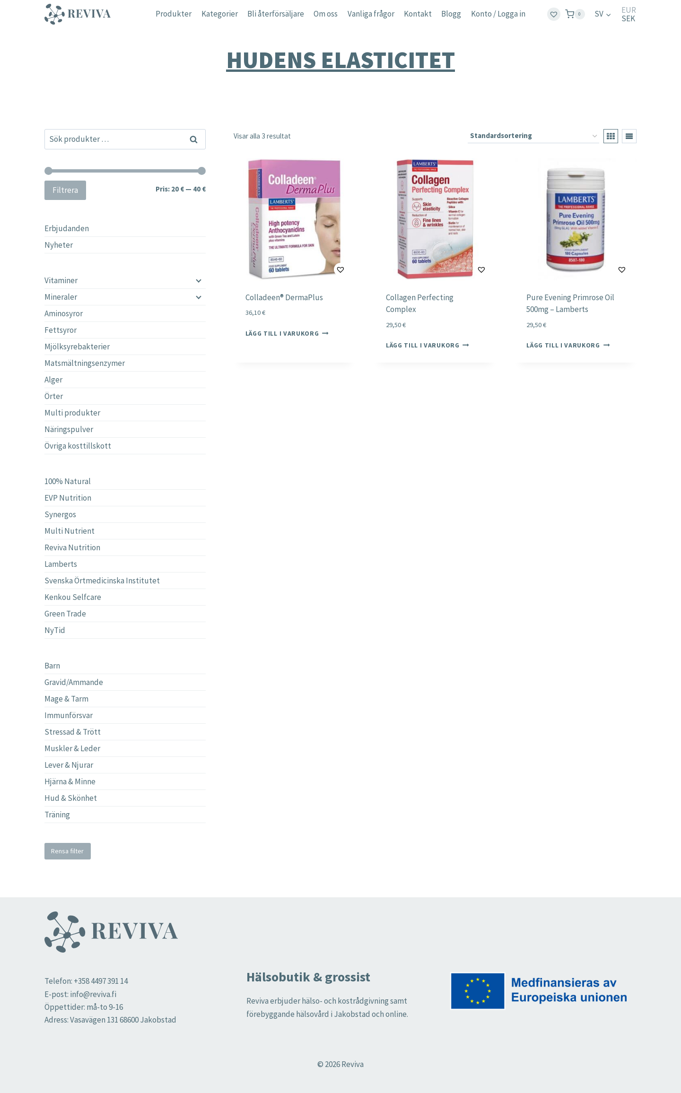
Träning (57, 814)
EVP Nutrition (67, 498)
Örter (53, 396)
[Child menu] (198, 280)
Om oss (326, 14)
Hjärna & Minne (70, 781)
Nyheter (58, 245)
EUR (628, 10)
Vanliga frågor (371, 14)
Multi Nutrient (69, 531)
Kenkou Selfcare (72, 597)
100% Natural (67, 481)
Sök (194, 139)
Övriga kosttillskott (77, 446)
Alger (53, 379)
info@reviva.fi (93, 994)
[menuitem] (603, 14)
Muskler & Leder (72, 748)
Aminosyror (63, 313)
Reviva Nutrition (72, 547)
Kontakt (418, 14)
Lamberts (60, 564)
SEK (628, 19)
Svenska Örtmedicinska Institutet (102, 580)
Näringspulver (68, 429)
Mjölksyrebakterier (77, 346)
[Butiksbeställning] (533, 136)
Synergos (60, 514)
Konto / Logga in (498, 14)
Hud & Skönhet (70, 798)
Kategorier (219, 14)
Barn (52, 665)
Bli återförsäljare (275, 14)
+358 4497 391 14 (101, 981)
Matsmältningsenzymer (84, 363)
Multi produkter (72, 413)
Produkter (174, 14)
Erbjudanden (66, 228)
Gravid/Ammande (73, 682)
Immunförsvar (68, 715)
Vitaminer (61, 280)
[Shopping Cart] (575, 14)
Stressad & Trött (72, 732)
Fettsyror (60, 330)
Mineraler (60, 297)
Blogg (451, 14)
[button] (317, 269)
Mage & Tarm (66, 699)
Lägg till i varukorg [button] (287, 333)
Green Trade (65, 613)
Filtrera (65, 190)
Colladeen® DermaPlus (284, 297)
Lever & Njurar (68, 765)
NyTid (54, 630)
